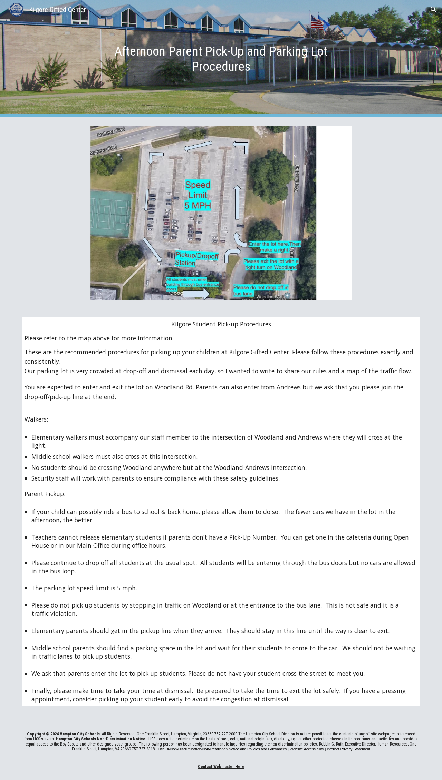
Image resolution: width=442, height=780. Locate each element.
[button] (433, 9)
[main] (221, 59)
